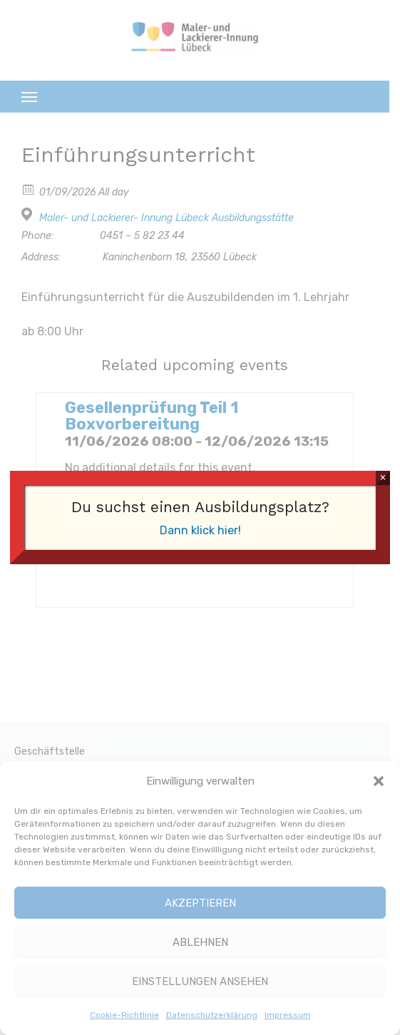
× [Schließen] (382, 477)
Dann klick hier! (200, 530)
